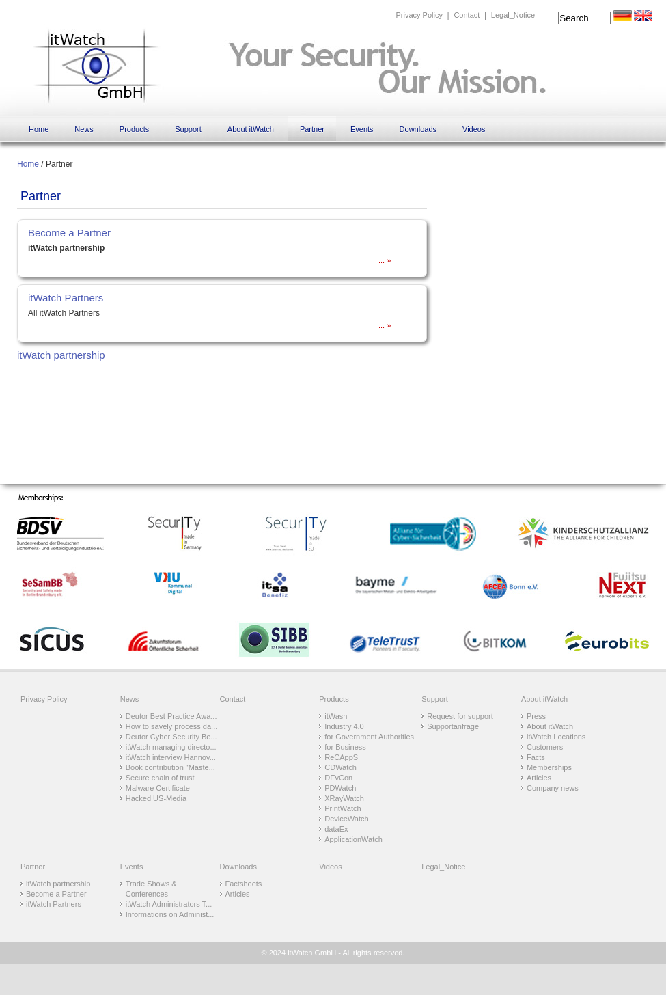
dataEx (336, 829)
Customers (545, 747)
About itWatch (250, 129)
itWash (335, 716)
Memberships (549, 767)
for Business (345, 747)
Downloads (418, 129)
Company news (553, 788)
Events (362, 129)
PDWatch (340, 788)
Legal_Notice (513, 15)
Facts (536, 757)
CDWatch (340, 767)
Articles (539, 778)
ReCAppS (341, 757)
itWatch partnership (61, 355)
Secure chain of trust (160, 778)
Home (38, 129)
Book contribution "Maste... (170, 767)
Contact (467, 15)
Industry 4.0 (343, 726)
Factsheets (243, 884)
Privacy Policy (419, 15)
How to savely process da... (172, 726)
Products (134, 129)
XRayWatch (344, 798)
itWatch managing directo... (171, 747)
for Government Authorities (369, 737)
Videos (473, 129)
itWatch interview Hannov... (171, 757)
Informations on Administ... (170, 914)
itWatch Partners (65, 297)
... (382, 260)
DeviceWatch (346, 819)
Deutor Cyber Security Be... (171, 737)
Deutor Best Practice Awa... (171, 716)
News (84, 129)
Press (536, 716)
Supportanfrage (453, 726)
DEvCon (338, 778)
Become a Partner (69, 232)
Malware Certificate (158, 788)
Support (188, 129)
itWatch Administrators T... (169, 904)
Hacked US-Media (156, 798)
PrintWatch (342, 808)
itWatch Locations (556, 737)
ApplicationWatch (353, 839)
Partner (312, 129)
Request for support (460, 716)
